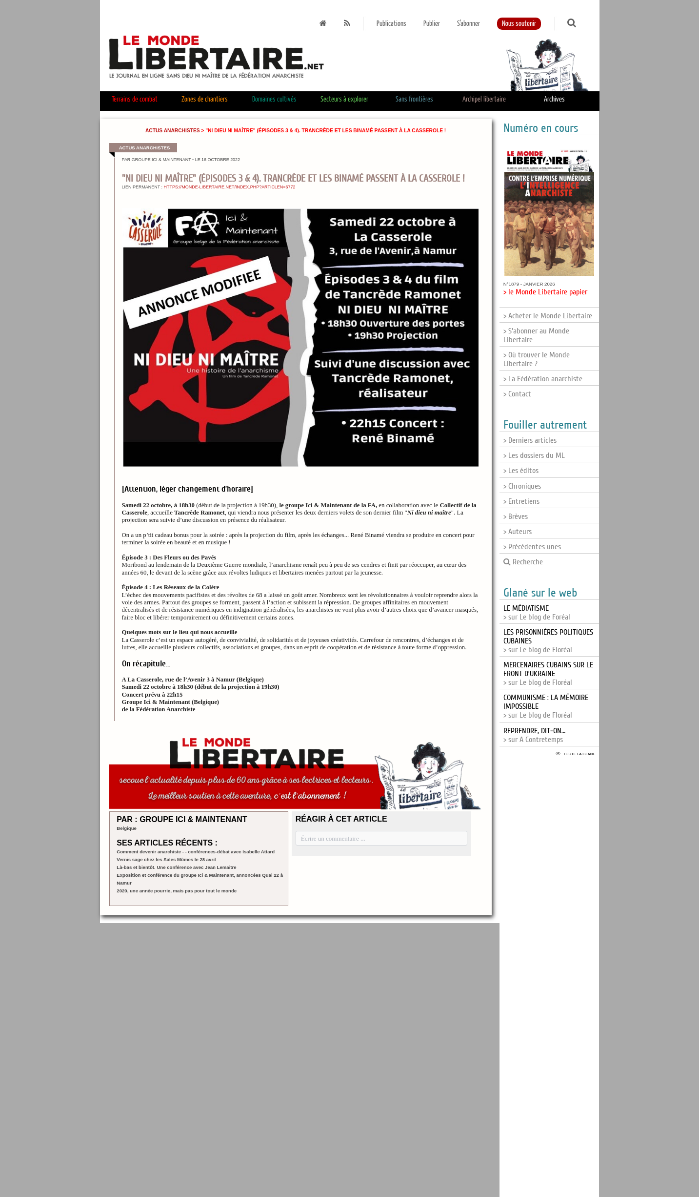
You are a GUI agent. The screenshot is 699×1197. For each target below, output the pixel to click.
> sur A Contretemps (534, 735)
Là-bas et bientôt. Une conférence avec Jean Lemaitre (176, 867)
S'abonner (468, 23)
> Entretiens (521, 501)
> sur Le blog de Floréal (548, 673)
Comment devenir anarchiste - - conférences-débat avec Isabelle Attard (196, 851)
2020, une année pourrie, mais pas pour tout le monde (177, 890)
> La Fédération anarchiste (542, 378)
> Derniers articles (530, 440)
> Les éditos (521, 470)
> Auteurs (517, 531)
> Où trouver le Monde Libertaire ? (536, 359)
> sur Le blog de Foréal (536, 612)
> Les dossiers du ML (534, 455)
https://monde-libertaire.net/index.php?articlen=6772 (230, 187)
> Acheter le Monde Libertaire (547, 315)
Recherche (523, 561)
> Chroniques (522, 486)
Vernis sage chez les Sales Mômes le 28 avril (166, 859)
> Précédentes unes (532, 546)
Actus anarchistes (172, 130)
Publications (391, 23)
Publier (431, 23)
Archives (554, 99)
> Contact (517, 394)
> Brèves (515, 516)
